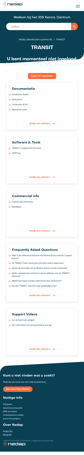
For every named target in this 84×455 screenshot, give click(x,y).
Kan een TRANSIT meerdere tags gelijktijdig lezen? (34, 286)
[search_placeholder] (42, 26)
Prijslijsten (7, 404)
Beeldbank (16, 207)
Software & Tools (26, 142)
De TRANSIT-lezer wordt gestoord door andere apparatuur (38, 263)
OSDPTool (16, 153)
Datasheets (17, 99)
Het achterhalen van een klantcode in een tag (32, 325)
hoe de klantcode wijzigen (23, 320)
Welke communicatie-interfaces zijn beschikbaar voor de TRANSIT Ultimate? (41, 274)
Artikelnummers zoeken (13, 415)
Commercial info (25, 196)
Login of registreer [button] (42, 76)
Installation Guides (20, 94)
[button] (78, 5)
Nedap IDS (8, 431)
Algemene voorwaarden (42, 440)
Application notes (19, 109)
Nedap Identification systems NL (35, 39)
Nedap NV (7, 435)
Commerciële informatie (22, 202)
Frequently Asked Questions (35, 250)
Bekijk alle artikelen (40, 124)
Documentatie (23, 88)
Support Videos (25, 314)
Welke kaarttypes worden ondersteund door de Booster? (37, 281)
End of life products (11, 419)
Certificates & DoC (20, 104)
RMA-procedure (10, 411)
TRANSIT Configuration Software (26, 148)
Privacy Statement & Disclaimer (17, 440)
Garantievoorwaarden (12, 408)
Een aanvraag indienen (18, 389)
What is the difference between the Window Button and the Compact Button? (42, 257)
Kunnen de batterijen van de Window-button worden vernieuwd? (39, 268)
